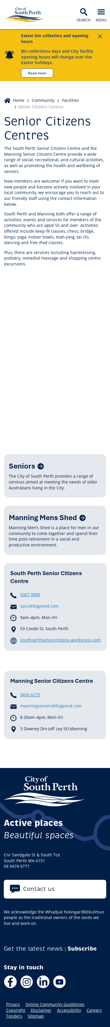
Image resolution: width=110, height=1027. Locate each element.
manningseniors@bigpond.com (51, 706)
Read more (37, 73)
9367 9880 (30, 594)
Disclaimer (41, 1010)
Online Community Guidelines (55, 1004)
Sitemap (36, 1016)
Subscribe (82, 948)
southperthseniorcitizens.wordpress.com (60, 640)
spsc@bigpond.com (39, 606)
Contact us (39, 889)
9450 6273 (30, 694)
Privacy (13, 1004)
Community (43, 100)
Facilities (70, 100)
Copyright (15, 1010)
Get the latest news (33, 948)
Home (18, 100)
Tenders (14, 1016)
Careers (94, 1010)
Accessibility (69, 1010)
